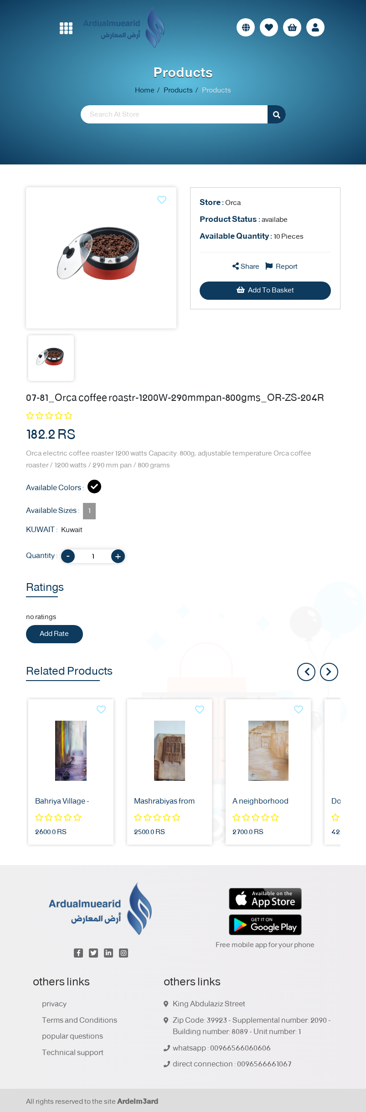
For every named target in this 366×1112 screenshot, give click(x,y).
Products (178, 90)
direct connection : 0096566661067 (232, 1065)
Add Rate (54, 633)
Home (145, 90)
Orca (220, 203)
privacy (54, 1004)
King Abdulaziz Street (209, 1004)
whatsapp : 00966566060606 (222, 1049)
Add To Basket (265, 290)
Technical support (72, 1053)
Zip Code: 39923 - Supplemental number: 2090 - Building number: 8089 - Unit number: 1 (252, 1026)
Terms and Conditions (79, 1021)
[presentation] (329, 672)
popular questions (72, 1037)
